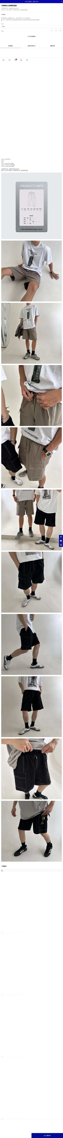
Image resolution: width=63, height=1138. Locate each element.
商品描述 (10, 46)
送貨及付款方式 (31, 46)
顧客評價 (52, 46)
